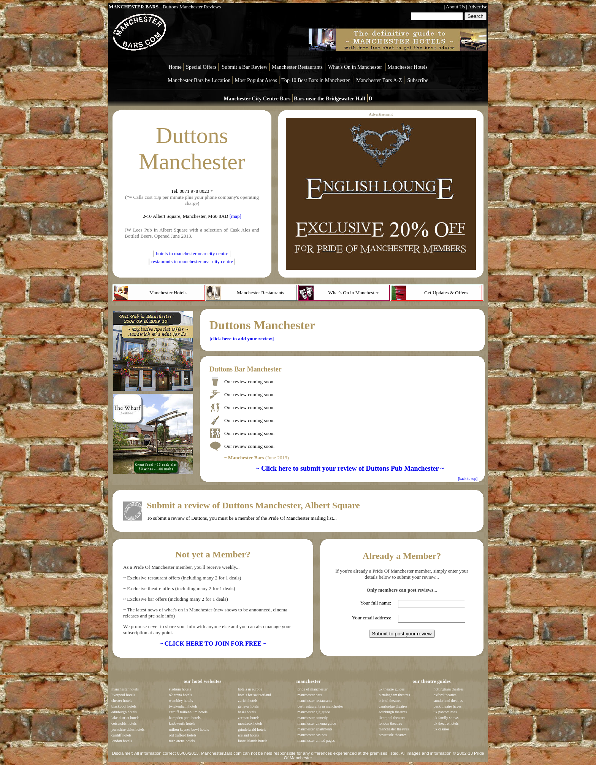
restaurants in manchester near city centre (193, 261)
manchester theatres (394, 729)
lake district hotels (125, 718)
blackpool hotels (123, 706)
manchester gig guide (313, 712)
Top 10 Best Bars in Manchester (315, 80)
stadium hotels (180, 689)
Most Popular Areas (256, 80)
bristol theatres (390, 700)
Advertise (477, 7)
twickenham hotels (183, 706)
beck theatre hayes (447, 706)
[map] (235, 216)
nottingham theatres (448, 689)
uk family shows (445, 718)
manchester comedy (312, 718)
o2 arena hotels (180, 695)
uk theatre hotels (445, 723)
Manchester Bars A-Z (379, 80)
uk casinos (441, 729)
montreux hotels (250, 723)
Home (174, 67)
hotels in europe (250, 689)
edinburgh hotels (124, 712)
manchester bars (309, 695)
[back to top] (467, 478)
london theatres (390, 723)
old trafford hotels (182, 735)
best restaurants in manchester (320, 706)
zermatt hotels (248, 718)
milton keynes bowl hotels (189, 729)
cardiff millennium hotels (188, 712)
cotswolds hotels (123, 723)
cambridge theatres (393, 706)
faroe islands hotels (252, 741)
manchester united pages (315, 740)
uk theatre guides (391, 689)
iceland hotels (248, 735)
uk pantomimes (445, 712)
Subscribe (417, 80)
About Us (455, 7)
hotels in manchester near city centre (192, 253)
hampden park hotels (184, 718)
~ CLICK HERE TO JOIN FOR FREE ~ (213, 643)
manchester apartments (314, 729)
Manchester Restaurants (297, 67)
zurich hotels (247, 700)
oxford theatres (444, 695)
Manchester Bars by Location (199, 80)
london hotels (121, 741)
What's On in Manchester (355, 67)
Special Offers (202, 67)
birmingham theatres (394, 695)
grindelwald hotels (252, 729)
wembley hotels (181, 700)
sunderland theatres (448, 700)
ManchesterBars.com (221, 753)
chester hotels (121, 700)
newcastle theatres (392, 735)
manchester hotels (125, 689)
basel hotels (247, 712)
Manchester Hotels (407, 67)
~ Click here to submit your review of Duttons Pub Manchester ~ (350, 468)
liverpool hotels (123, 695)
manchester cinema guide (316, 723)
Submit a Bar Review (244, 67)
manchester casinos (312, 735)
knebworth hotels (182, 723)
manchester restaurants (314, 700)
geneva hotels (248, 706)
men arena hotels (182, 741)
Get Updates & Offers (446, 292)
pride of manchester (312, 689)
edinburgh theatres (393, 712)
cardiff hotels (121, 735)
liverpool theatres (392, 718)
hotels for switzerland (254, 695)
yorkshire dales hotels (127, 729)
